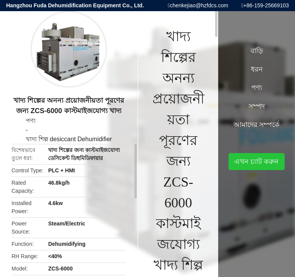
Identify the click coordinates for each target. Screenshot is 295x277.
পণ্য (31, 120)
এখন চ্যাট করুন (256, 161)
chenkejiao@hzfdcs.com (199, 5)
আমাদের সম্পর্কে (257, 124)
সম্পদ (257, 106)
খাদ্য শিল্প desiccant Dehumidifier (69, 139)
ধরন (257, 69)
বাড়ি (256, 51)
